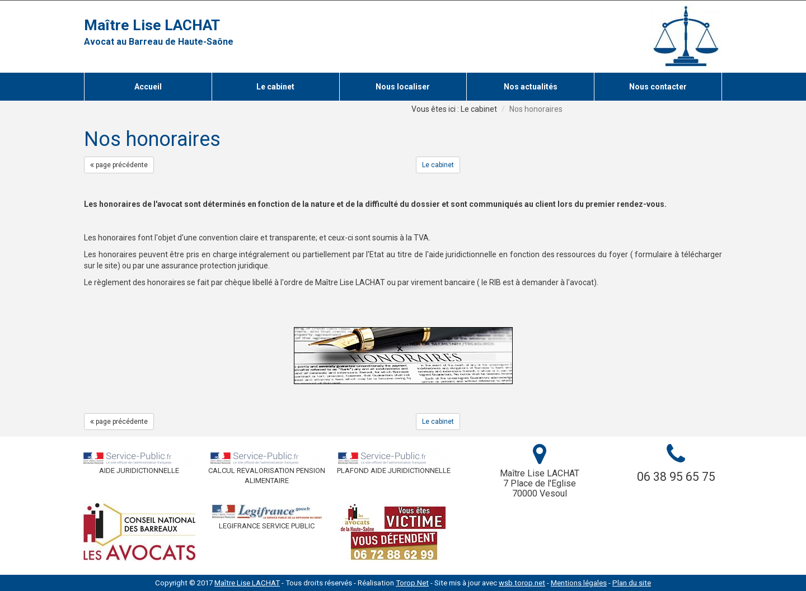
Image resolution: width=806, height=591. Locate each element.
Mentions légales (579, 583)
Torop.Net (412, 583)
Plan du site (631, 583)
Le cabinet (438, 165)
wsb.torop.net (522, 583)
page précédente (119, 165)
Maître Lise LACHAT (152, 25)
